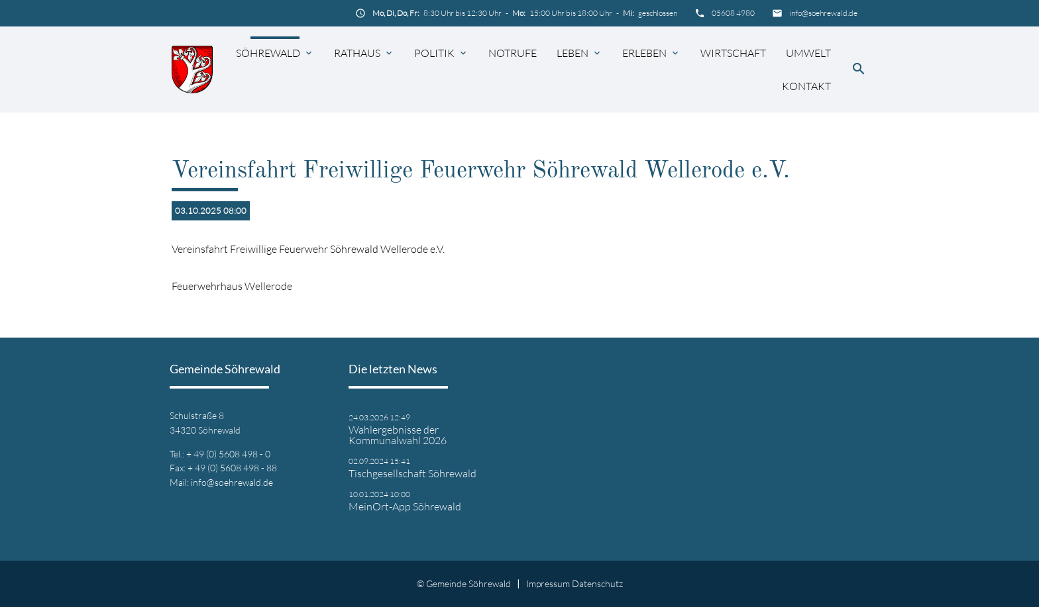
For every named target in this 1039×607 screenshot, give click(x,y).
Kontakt (806, 86)
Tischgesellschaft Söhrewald (412, 473)
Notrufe (512, 53)
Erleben (644, 53)
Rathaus (357, 53)
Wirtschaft (733, 53)
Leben (572, 53)
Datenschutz (597, 583)
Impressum (548, 583)
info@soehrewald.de (823, 13)
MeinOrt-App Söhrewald (405, 506)
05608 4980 (733, 13)
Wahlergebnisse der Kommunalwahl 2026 (398, 434)
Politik (434, 53)
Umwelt (808, 53)
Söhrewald (268, 53)
